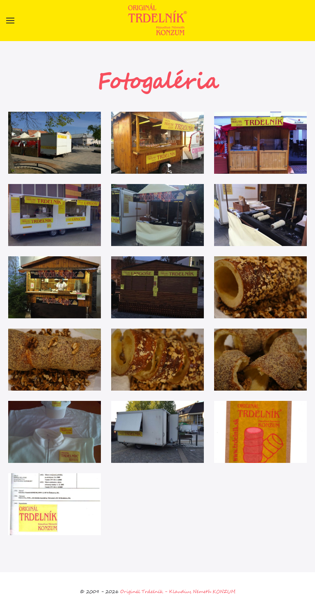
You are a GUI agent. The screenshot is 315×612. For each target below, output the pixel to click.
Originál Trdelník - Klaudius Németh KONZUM (177, 591)
